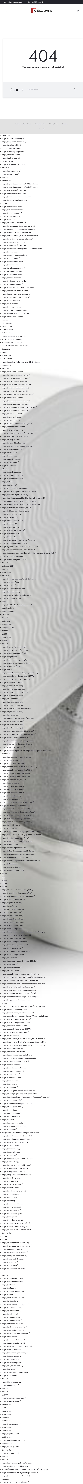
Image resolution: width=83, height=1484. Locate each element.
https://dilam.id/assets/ (11, 825)
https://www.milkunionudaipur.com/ (15, 1304)
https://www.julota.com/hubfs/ (14, 647)
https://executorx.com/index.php (14, 660)
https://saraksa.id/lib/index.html (14, 194)
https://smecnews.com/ (11, 1401)
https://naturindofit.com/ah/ (13, 1278)
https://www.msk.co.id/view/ (13, 721)
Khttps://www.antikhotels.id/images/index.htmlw (20, 1133)
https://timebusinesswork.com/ (14, 1191)
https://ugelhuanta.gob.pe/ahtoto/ (15, 1482)
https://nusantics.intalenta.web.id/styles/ (17, 890)
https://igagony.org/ (9, 1197)
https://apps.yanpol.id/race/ (12, 1204)
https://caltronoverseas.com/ (13, 1298)
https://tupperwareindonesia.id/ (14, 142)
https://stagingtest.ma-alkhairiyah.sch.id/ (18, 394)
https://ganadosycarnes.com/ (13, 1291)
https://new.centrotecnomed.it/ (14, 1126)
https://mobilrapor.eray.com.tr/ (14, 223)
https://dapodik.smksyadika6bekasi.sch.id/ (18, 1013)
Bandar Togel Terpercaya (11, 148)
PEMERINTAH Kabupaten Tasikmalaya (15, 346)
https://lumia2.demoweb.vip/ (13, 1048)
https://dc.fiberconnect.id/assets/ (15, 1466)
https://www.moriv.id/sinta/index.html (16, 1230)
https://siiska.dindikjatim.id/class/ (14, 559)
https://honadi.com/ (10, 1087)
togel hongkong (8, 608)
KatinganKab (7, 323)
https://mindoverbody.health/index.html (17, 433)
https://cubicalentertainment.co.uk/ (16, 297)
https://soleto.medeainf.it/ (12, 1113)
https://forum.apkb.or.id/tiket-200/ (15, 650)
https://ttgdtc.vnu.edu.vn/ (12, 903)
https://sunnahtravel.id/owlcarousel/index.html (20, 236)
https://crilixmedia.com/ (11, 537)
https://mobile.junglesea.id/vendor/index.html (19, 1094)
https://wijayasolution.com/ (12, 712)
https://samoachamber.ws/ (12, 1249)
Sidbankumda (7, 333)
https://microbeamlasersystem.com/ (16, 951)
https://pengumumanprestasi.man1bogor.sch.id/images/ (23, 932)
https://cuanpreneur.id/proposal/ (14, 780)
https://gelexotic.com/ (10, 783)
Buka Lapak (6, 349)
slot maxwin (6, 621)
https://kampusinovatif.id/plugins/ (15, 1168)
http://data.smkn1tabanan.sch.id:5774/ (17, 1029)
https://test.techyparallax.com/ (14, 938)
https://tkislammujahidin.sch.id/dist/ (15, 511)
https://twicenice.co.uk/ (11, 527)
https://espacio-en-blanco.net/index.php (17, 663)
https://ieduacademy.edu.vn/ (13, 789)
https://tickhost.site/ (10, 1265)
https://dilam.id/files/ (10, 828)
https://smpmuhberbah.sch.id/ (14, 1343)
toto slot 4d (6, 1233)
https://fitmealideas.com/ (12, 275)
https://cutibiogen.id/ (10, 699)
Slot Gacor (6, 135)
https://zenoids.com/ (10, 1337)
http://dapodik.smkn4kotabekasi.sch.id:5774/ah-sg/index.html (25, 1016)
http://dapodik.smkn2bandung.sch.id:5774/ (18, 676)
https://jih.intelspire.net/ (11, 1359)
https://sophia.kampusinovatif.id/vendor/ (17, 1158)
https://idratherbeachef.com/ (13, 268)
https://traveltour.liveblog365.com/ (15, 1032)
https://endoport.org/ (10, 1301)
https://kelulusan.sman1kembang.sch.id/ (17, 446)
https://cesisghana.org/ (11, 171)
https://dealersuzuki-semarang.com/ (16, 294)
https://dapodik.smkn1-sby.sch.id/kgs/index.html (20, 1473)
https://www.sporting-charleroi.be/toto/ (17, 841)
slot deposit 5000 (8, 624)
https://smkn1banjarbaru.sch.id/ (14, 848)
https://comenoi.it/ (9, 1129)
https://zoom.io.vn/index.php (13, 666)
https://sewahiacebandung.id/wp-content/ (18, 226)
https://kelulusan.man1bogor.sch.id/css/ (17, 815)
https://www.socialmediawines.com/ (16, 1333)
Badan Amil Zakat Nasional (12, 343)
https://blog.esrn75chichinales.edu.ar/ (16, 1175)
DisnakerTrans (7, 330)
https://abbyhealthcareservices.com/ (16, 197)
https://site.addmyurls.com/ (12, 210)
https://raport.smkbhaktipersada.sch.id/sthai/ (19, 990)
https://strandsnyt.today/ (11, 459)
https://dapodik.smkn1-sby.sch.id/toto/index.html (20, 980)
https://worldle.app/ (9, 456)
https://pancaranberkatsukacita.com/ (16, 757)
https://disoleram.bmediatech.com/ (16, 378)
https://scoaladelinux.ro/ (11, 1210)
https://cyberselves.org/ (11, 592)
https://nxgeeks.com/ (10, 462)
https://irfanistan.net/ (10, 174)
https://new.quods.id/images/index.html (17, 1103)
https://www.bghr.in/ (10, 964)
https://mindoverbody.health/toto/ (15, 838)
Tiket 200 (5, 602)
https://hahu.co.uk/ (9, 524)
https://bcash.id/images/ (11, 1152)
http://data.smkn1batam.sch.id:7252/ (16, 809)
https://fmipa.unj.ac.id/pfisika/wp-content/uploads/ (22, 835)
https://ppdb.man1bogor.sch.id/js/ (15, 1026)
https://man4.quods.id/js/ (12, 1100)
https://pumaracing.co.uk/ (12, 514)
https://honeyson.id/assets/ (12, 683)
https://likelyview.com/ (10, 1188)
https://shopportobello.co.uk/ (13, 521)
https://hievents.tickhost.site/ (13, 1259)
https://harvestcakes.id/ (11, 155)
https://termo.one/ (9, 466)
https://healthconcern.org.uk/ (13, 530)
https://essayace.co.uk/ (11, 534)
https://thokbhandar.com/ (12, 1307)
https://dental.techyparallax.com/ (15, 945)
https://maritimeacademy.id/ (13, 139)
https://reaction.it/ (9, 1120)
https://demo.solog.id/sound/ (13, 954)
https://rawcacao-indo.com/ (13, 922)
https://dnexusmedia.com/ (12, 1184)
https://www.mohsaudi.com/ (13, 1330)
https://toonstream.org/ (11, 1178)
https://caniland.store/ (10, 1081)
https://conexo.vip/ (9, 485)
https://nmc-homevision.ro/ (13, 1220)
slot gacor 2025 (8, 566)
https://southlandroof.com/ (12, 916)
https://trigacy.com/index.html (14, 245)
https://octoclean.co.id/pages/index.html (17, 1139)
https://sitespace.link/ (10, 1369)
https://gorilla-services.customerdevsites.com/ (20, 547)
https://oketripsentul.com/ (12, 760)
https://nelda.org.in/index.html (13, 242)
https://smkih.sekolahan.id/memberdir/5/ (17, 605)
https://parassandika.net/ (11, 867)
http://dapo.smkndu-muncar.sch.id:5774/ (18, 802)
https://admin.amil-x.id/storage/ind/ (16, 1223)
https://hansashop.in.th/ (11, 300)
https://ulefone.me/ (9, 1285)
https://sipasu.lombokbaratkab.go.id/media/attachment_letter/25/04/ (29, 553)
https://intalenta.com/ (10, 864)
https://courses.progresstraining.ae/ (15, 1353)
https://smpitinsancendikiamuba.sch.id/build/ (19, 501)
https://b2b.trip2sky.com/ (11, 1350)
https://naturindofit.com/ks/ (13, 1282)
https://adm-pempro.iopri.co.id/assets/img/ (19, 734)
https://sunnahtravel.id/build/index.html (17, 232)
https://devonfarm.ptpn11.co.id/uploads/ (17, 1463)
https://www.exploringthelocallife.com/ (17, 595)
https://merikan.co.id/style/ (12, 728)
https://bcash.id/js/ (9, 1155)
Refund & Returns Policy (23, 124)
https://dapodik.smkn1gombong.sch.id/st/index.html (21, 362)
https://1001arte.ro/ (9, 1288)
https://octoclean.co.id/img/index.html (17, 1136)
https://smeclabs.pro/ (10, 1385)
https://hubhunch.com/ (11, 1424)
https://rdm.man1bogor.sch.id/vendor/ (16, 1022)
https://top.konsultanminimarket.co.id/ (16, 935)
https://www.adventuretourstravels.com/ (17, 1346)
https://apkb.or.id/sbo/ (10, 585)
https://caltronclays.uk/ (11, 1317)
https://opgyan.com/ (10, 657)
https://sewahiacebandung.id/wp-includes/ (18, 229)
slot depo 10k (7, 640)
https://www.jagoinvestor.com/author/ (16, 1246)
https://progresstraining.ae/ (12, 1366)
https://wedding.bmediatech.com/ (15, 436)
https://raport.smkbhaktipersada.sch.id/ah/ (18, 987)
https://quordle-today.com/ (12, 475)
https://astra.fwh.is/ (9, 906)
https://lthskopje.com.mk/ (12, 271)
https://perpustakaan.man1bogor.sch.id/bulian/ (20, 961)
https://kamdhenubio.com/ (12, 1324)
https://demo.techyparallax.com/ (15, 942)
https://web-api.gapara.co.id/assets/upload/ (19, 491)
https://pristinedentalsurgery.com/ (15, 411)
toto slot (5, 177)
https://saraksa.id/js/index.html (14, 190)
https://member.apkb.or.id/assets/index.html (19, 579)
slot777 (5, 631)
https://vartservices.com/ (12, 967)
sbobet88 (5, 1418)
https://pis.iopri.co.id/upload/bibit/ (15, 738)
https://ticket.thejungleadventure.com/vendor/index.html (24, 1042)
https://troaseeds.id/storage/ (13, 686)
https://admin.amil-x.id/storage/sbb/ (16, 1226)
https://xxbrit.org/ (8, 1201)
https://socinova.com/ (10, 252)
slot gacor (6, 1479)
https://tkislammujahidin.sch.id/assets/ (17, 508)
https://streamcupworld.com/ (13, 1440)
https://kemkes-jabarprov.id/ (13, 151)
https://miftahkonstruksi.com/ (13, 763)
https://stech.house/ (10, 1314)
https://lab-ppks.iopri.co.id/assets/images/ (18, 741)
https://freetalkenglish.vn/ (12, 799)
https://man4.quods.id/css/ (12, 1107)
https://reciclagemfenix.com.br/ (14, 281)
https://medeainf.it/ (9, 1110)
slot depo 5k (6, 365)
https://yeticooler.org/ (10, 1162)
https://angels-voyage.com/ (13, 1071)
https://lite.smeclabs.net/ (11, 1382)
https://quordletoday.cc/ (11, 472)
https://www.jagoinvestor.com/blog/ (16, 1243)
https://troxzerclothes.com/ (12, 417)
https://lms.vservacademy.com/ (14, 1010)
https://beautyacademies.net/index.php (17, 1055)
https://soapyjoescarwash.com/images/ (17, 239)
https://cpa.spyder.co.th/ (11, 216)
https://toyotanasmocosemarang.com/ (17, 423)
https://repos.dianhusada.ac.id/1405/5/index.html (20, 184)
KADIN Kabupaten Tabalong (12, 339)
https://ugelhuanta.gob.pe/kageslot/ (16, 1476)
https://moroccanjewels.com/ (13, 1269)
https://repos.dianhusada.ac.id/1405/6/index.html (20, 187)
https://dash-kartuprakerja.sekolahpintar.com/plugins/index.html (26, 751)
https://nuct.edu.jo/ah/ (11, 1375)
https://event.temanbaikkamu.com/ (16, 375)
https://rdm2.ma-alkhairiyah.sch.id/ (15, 388)
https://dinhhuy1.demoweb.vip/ (14, 899)
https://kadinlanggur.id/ (11, 158)
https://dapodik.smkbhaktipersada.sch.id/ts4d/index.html (23, 984)
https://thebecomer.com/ (12, 598)
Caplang (5, 352)
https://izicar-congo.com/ (12, 1078)
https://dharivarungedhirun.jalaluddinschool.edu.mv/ (22, 861)
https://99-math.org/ (10, 1181)
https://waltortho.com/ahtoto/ (14, 1052)
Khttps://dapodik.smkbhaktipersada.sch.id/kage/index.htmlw (25, 1469)
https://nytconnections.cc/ (12, 479)
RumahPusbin (7, 359)
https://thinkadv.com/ (10, 1146)
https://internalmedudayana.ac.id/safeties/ (18, 854)
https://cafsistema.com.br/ (12, 705)
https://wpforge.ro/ (9, 1217)
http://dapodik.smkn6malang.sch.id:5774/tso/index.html (23, 1006)
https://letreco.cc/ (9, 482)
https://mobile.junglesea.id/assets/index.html (19, 1090)
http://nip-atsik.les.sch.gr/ (12, 912)
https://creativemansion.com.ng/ (15, 200)
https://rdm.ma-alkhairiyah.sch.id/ (15, 381)
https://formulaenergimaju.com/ (14, 310)
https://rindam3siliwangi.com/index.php (17, 313)
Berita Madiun (7, 326)
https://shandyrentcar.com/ (13, 317)
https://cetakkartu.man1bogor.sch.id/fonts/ (18, 812)
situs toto (5, 168)
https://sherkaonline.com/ (12, 207)
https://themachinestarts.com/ (14, 589)
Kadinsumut (6, 320)
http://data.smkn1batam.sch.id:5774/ (16, 806)
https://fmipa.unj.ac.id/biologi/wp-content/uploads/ (22, 831)
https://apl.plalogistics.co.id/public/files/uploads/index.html (24, 498)
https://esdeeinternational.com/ (14, 1327)
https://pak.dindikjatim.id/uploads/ (15, 488)
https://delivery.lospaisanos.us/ (14, 164)
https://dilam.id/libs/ (10, 958)
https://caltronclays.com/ (12, 1320)
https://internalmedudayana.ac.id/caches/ (18, 896)
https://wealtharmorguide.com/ (14, 427)
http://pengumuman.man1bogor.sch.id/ (17, 822)
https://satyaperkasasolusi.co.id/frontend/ (18, 718)
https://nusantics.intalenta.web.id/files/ (17, 893)
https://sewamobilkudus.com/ (13, 443)
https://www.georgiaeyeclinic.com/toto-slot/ (19, 540)
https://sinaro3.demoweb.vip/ (13, 909)
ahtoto (4, 203)
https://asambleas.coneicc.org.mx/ (15, 1061)
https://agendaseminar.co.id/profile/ (16, 776)
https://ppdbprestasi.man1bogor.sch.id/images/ (20, 997)
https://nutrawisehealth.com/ (13, 430)
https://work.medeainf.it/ (11, 1116)
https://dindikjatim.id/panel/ (12, 556)
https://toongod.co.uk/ (10, 1194)
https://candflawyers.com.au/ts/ (14, 543)
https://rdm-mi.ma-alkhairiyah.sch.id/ (16, 385)
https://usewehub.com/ (11, 715)
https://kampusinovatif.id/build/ (14, 1171)
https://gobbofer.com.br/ (11, 278)
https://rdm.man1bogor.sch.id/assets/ (16, 1019)
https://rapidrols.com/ (10, 1434)
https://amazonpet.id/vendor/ (13, 689)
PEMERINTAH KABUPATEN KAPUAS (13, 336)
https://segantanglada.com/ (13, 870)
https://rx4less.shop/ (10, 304)
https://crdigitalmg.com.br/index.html (16, 708)
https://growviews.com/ (11, 1311)
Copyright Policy (40, 124)
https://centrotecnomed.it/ (12, 1123)
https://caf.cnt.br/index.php (12, 702)
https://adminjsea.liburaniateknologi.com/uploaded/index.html (26, 1097)
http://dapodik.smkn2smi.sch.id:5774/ (16, 679)
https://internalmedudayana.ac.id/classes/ (18, 851)
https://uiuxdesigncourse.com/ (14, 1398)
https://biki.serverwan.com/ (12, 695)
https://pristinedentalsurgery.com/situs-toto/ (19, 407)
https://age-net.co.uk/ (10, 517)
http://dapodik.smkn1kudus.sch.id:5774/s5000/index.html (23, 977)
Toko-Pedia (6, 355)
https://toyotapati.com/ (11, 420)
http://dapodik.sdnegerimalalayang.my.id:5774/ (20, 673)
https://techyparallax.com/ (12, 948)
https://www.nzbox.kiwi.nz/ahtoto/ (15, 1252)
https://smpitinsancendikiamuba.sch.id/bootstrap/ (21, 504)
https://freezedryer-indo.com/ (13, 919)
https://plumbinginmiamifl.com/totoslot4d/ (18, 550)
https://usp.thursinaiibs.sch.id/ (13, 747)
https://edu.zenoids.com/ (11, 1356)
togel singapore (8, 611)
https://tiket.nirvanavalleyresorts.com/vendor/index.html (23, 1045)
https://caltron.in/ (9, 1294)
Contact (65, 124)
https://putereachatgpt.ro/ (12, 1214)
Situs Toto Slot (7, 161)
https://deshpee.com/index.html (14, 255)
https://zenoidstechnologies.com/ (15, 1372)
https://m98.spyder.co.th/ (12, 213)
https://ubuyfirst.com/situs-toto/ (14, 1068)
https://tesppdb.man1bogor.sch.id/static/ (17, 1000)
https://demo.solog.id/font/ (12, 925)
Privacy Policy (53, 124)
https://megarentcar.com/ (12, 307)
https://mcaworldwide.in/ (11, 971)
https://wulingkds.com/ (11, 440)
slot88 (4, 634)
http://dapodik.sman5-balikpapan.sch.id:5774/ (19, 767)
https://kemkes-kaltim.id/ (12, 145)
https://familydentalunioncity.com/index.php (19, 1058)
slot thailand (6, 181)
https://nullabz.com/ (10, 1262)
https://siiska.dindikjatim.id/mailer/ (15, 495)
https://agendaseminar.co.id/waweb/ (16, 773)
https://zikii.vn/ (7, 670)
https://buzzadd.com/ (10, 1453)
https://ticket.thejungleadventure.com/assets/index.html (23, 1039)
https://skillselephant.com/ (12, 449)
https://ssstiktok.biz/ (9, 453)
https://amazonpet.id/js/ (11, 1207)
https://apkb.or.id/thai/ (10, 582)
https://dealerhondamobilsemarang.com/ (18, 287)
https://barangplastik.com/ (12, 284)
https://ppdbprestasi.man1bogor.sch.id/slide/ (19, 993)
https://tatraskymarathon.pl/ (13, 786)
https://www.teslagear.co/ (12, 414)
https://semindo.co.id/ (10, 844)
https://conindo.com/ (10, 265)
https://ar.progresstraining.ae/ (13, 1340)
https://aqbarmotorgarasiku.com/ (15, 692)
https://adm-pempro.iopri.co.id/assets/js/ (18, 731)
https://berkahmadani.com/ (12, 262)
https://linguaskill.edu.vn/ (11, 796)
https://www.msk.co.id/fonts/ (13, 725)
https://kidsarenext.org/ (11, 1149)
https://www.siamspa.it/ (11, 1035)
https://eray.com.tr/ (9, 219)
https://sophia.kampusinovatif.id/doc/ (16, 1165)
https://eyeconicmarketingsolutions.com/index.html (22, 249)
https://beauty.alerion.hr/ (11, 1065)
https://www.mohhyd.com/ (12, 1362)
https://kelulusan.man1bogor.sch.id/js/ (16, 819)
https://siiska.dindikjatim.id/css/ (14, 653)
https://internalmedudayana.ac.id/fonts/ (17, 857)
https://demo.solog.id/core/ (12, 929)
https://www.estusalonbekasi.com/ (15, 1142)
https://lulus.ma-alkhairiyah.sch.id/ (15, 391)
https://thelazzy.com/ (10, 1447)
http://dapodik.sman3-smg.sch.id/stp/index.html (20, 974)
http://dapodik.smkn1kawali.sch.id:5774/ (17, 770)
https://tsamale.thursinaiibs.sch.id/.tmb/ (17, 744)
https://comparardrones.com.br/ (14, 1256)
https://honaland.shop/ (11, 1074)
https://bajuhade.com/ (11, 258)
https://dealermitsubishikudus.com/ (15, 291)
